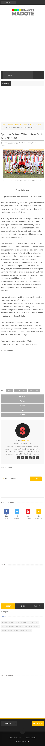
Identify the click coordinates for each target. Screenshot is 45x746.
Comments (22, 606)
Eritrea (10, 125)
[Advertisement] (22, 44)
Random (37, 606)
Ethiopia (36, 626)
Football (18, 125)
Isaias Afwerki (13, 631)
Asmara (4, 622)
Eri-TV (17, 622)
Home (4, 125)
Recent (8, 606)
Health (4, 631)
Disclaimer (25, 741)
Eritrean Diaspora (8, 626)
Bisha (11, 622)
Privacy (18, 741)
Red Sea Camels (35, 125)
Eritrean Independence (24, 626)
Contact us (38, 723)
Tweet (22, 397)
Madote (27, 738)
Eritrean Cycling (33, 622)
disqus (36, 479)
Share (22, 401)
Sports (28, 631)
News (25, 125)
